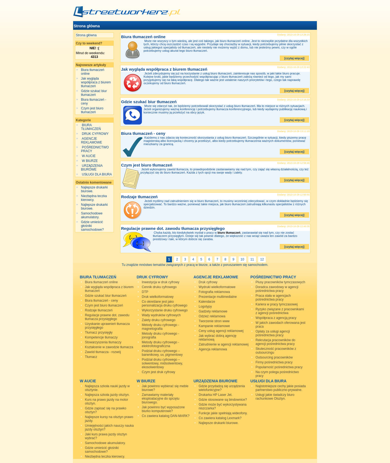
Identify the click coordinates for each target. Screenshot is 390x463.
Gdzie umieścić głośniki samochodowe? (102, 450)
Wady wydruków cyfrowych (161, 315)
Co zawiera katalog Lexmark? (220, 418)
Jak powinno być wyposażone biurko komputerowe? (163, 409)
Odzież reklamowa (212, 316)
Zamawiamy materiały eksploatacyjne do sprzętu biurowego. (161, 398)
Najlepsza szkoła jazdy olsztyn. (107, 395)
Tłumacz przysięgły (99, 332)
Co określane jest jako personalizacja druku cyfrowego (164, 303)
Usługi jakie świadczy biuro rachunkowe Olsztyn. (275, 396)
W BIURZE (90, 161)
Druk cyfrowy (208, 282)
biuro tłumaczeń (228, 232)
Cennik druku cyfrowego (159, 287)
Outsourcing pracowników (274, 357)
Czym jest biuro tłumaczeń (92, 110)
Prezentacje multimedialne (218, 297)
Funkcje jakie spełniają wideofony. (223, 413)
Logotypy (205, 306)
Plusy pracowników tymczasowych (280, 282)
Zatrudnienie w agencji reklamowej (224, 344)
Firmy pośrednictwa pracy (274, 362)
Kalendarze (207, 302)
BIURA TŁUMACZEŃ (91, 127)
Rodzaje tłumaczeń (139, 196)
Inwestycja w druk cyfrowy (161, 282)
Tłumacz (91, 357)
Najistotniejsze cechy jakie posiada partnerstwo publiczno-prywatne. (281, 388)
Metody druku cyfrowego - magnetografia (160, 327)
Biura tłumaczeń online (143, 36)
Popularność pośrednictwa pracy (279, 367)
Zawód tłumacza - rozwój (103, 352)
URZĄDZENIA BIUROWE (91, 167)
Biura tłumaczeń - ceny (143, 133)
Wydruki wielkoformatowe (217, 287)
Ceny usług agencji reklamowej (221, 331)
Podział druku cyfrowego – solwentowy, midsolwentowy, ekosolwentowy (162, 363)
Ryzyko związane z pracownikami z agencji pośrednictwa (280, 311)
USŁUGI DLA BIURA (97, 174)
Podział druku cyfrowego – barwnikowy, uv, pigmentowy (162, 353)
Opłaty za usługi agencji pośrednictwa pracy (273, 333)
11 (252, 259)
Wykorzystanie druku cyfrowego (165, 310)
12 (262, 259)
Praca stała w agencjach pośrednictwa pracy (273, 297)
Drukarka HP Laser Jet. (216, 395)
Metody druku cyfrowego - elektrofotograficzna (160, 344)
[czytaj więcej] (294, 58)
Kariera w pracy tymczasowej (277, 304)
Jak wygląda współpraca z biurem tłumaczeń (96, 82)
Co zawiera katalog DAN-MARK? (166, 416)
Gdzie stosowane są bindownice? (223, 400)
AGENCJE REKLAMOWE (92, 140)
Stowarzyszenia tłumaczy (103, 342)
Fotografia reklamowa (214, 292)
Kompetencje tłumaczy (101, 337)
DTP (145, 292)
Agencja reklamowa (213, 349)
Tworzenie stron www (214, 321)
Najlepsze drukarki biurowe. (219, 423)
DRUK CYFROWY (95, 134)
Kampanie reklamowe (214, 326)
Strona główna (87, 26)
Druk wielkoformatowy (158, 297)
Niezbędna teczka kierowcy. (94, 198)
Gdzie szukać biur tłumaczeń (94, 93)
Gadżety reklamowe (213, 311)
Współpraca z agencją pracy (276, 318)
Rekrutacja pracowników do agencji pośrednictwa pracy (275, 342)
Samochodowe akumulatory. (91, 215)
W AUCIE (88, 156)
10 (242, 259)
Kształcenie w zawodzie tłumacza (109, 347)
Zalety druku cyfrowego (159, 320)
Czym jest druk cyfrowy (158, 372)
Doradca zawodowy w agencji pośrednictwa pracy (277, 289)
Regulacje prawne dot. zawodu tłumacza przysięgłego (173, 228)
